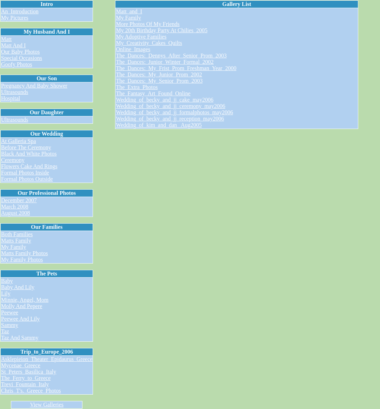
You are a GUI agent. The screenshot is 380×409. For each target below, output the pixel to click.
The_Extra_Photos (137, 87)
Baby (7, 281)
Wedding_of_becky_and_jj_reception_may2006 (170, 119)
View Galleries (46, 405)
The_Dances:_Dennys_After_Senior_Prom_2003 (171, 56)
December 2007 (19, 200)
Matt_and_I (129, 11)
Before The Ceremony (26, 147)
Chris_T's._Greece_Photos (31, 391)
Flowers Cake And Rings (29, 166)
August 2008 (15, 213)
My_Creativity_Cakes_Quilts (149, 43)
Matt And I (13, 45)
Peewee (9, 312)
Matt (6, 39)
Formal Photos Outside (27, 179)
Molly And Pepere (21, 306)
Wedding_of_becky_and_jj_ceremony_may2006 (170, 106)
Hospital (10, 98)
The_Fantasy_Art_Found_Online (153, 93)
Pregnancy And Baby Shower (34, 86)
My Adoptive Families (141, 37)
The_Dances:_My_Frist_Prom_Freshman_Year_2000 (176, 68)
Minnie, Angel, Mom (24, 300)
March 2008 (14, 207)
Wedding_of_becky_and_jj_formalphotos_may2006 (174, 112)
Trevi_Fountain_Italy (25, 384)
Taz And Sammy (19, 338)
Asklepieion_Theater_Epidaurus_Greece (46, 359)
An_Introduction (20, 11)
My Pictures (14, 18)
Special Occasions (21, 58)
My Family (13, 247)
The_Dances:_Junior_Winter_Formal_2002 (164, 62)
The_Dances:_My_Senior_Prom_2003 (159, 81)
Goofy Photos (16, 64)
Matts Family (16, 241)
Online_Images (133, 49)
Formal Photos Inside (25, 173)
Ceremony (13, 160)
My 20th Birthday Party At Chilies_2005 (161, 30)
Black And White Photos (28, 154)
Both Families (17, 234)
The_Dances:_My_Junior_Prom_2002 (159, 74)
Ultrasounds (14, 92)
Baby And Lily (17, 287)
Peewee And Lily (20, 319)
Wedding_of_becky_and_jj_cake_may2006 (164, 100)
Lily (6, 293)
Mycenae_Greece (20, 365)
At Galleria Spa (18, 141)
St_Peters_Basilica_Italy (28, 372)
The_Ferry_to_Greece (26, 378)
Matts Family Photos (24, 253)
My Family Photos (22, 260)
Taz (5, 331)
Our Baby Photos (20, 52)
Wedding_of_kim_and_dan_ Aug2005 (158, 125)
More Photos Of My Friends (147, 24)
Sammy (9, 325)
